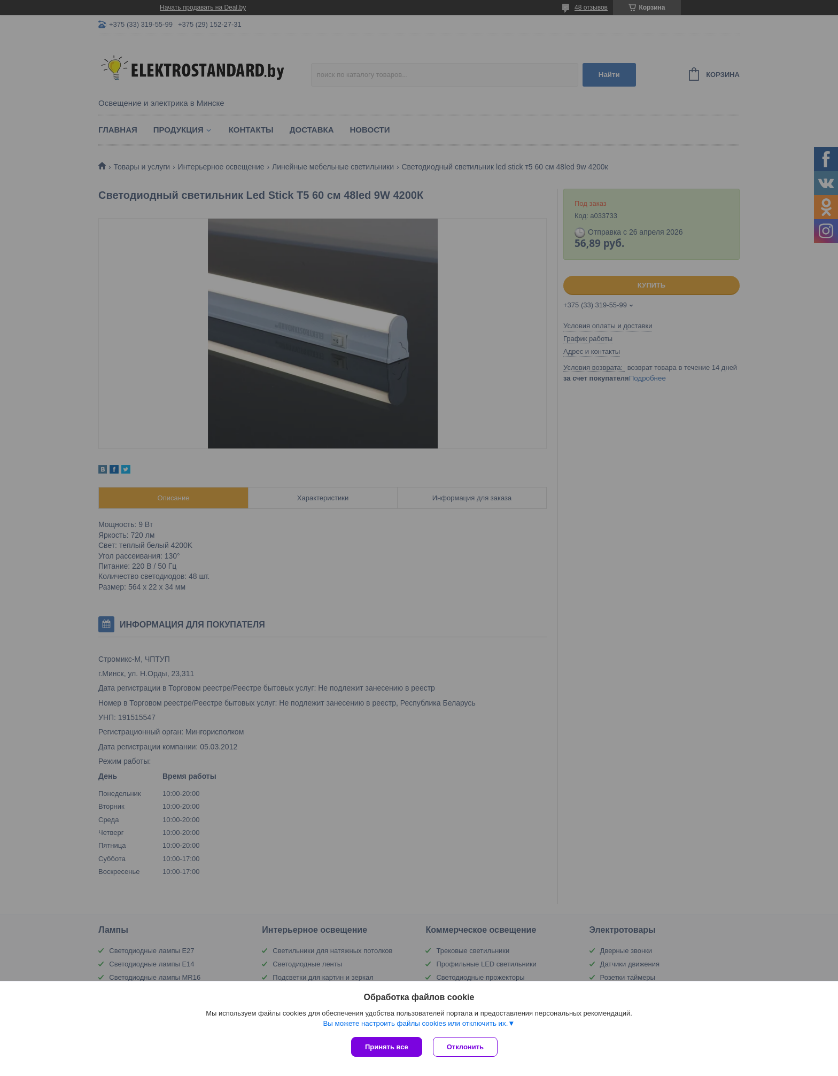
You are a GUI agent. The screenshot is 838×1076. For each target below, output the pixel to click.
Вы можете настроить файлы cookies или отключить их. (415, 1023)
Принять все (386, 1047)
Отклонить (465, 1047)
